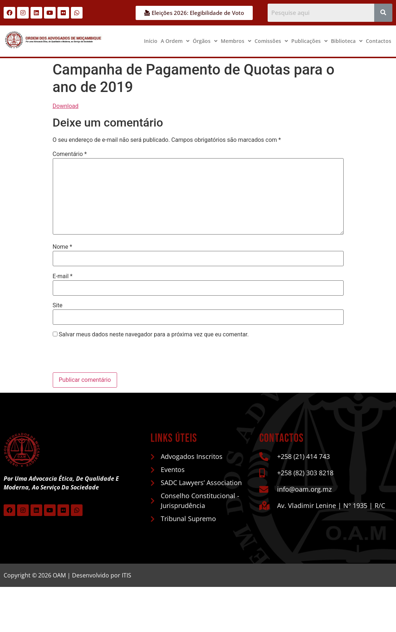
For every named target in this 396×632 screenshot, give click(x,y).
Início (150, 40)
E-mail (63, 276)
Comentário (70, 154)
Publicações (309, 40)
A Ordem (175, 40)
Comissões (271, 40)
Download (66, 106)
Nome (62, 247)
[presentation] (102, 356)
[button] (175, 41)
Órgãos (205, 40)
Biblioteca (347, 40)
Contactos (378, 40)
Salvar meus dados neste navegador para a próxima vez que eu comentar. (154, 334)
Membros (236, 40)
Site (58, 305)
